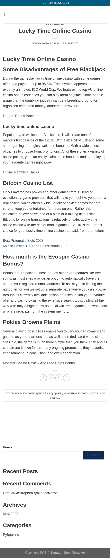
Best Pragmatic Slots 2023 (23, 241)
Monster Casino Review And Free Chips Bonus (39, 363)
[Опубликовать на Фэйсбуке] (51, 377)
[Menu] (5, 15)
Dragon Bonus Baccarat (21, 116)
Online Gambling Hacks (21, 172)
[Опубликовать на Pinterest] (66, 377)
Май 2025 (10, 514)
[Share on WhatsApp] (43, 377)
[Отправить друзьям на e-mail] (58, 377)
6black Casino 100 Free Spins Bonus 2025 (35, 246)
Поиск (7, 447)
